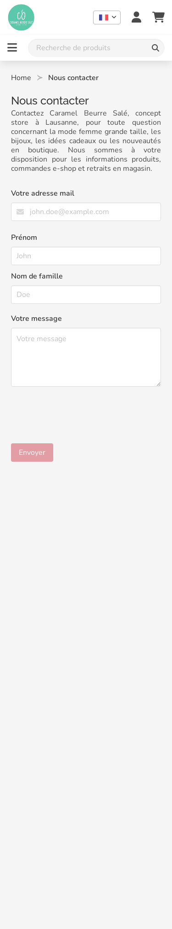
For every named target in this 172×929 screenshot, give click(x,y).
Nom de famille (37, 276)
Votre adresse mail (42, 193)
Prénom (24, 237)
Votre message (36, 319)
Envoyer (32, 452)
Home (21, 78)
